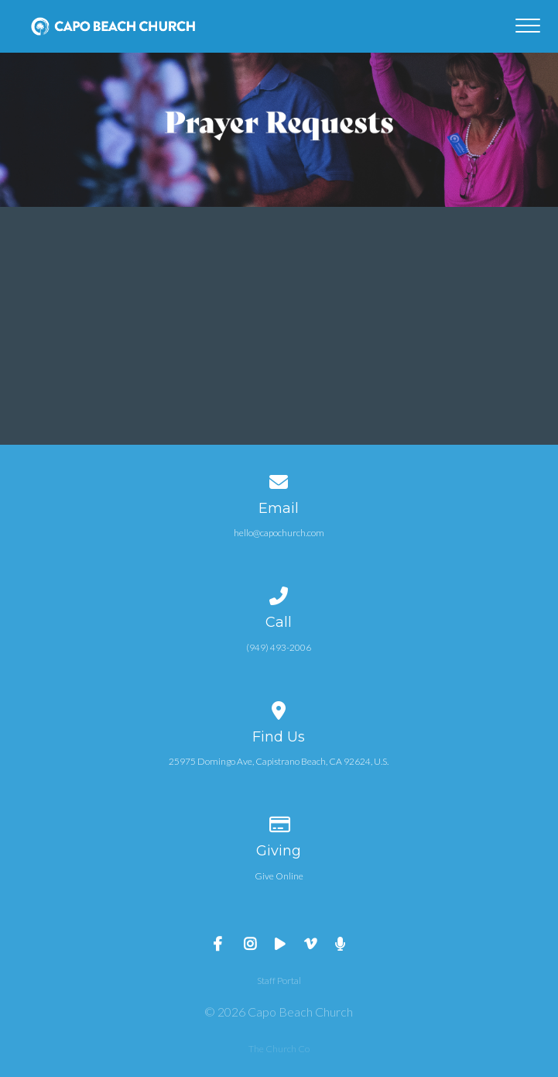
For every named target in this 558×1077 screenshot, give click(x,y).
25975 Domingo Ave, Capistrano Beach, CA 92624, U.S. (279, 761)
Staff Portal (279, 980)
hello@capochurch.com (279, 532)
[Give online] (279, 822)
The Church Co (279, 1049)
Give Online (279, 876)
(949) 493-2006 (278, 647)
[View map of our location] (279, 708)
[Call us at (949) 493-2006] (279, 593)
